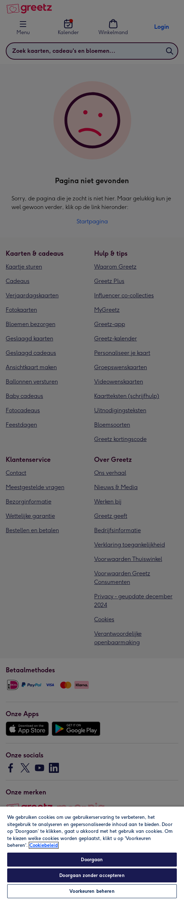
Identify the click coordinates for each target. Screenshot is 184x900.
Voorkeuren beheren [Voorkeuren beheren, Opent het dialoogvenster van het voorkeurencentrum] (91, 891)
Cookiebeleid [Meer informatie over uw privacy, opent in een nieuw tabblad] (43, 845)
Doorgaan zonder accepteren (91, 875)
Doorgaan (92, 859)
